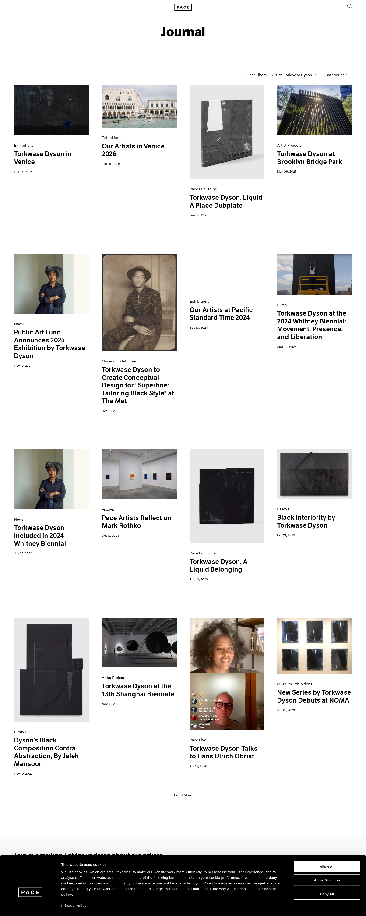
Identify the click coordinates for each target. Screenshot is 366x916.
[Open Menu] (16, 7)
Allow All (327, 853)
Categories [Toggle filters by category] (336, 75)
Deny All (327, 880)
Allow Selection (327, 866)
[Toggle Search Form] (349, 6)
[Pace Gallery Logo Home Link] (183, 7)
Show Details (245, 907)
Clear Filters (256, 75)
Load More (183, 796)
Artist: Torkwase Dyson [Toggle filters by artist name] (294, 75)
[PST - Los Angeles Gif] (227, 273)
